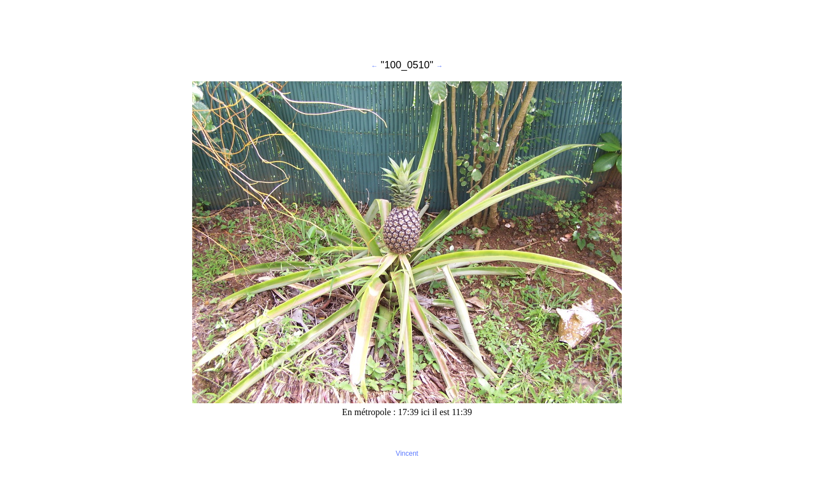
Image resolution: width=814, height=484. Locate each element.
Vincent (407, 453)
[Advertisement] (407, 30)
